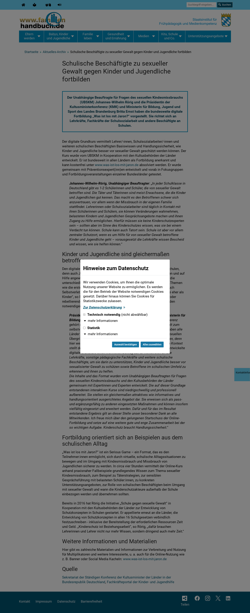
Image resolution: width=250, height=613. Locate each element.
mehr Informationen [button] (103, 321)
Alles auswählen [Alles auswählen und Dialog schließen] (152, 344)
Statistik (91, 328)
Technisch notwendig (115, 315)
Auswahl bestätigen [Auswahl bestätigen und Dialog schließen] (125, 344)
